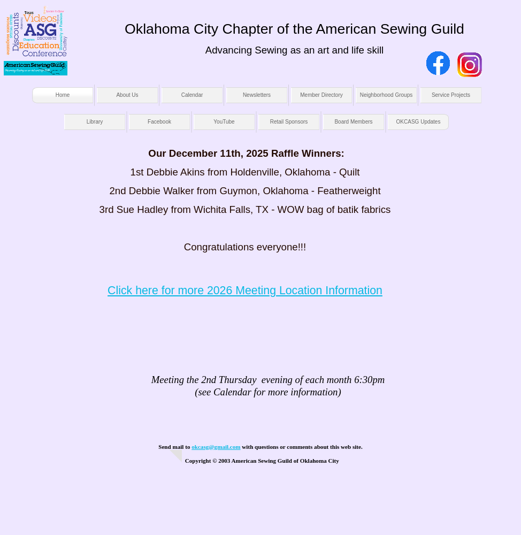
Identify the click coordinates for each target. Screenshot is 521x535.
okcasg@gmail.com (215, 447)
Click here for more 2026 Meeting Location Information (245, 290)
